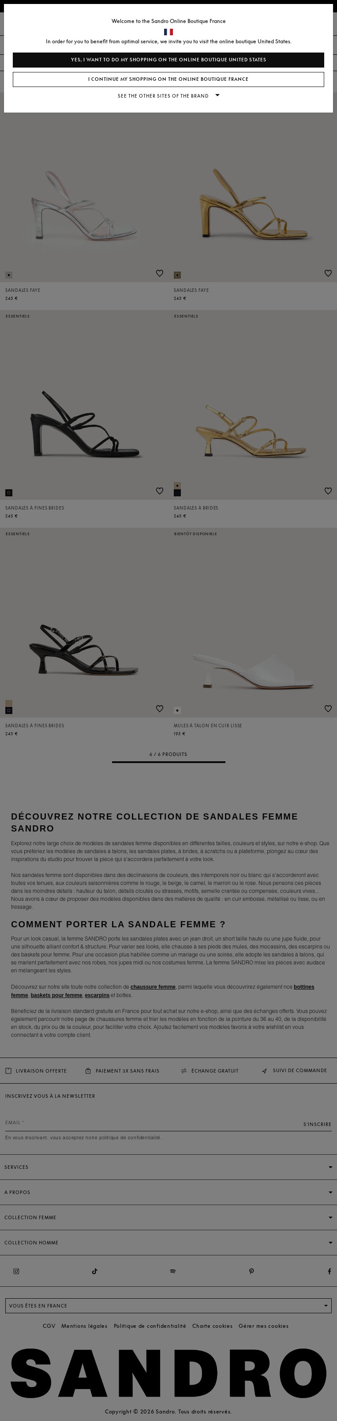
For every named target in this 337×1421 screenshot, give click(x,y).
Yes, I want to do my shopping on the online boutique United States (168, 60)
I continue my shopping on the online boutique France (168, 79)
